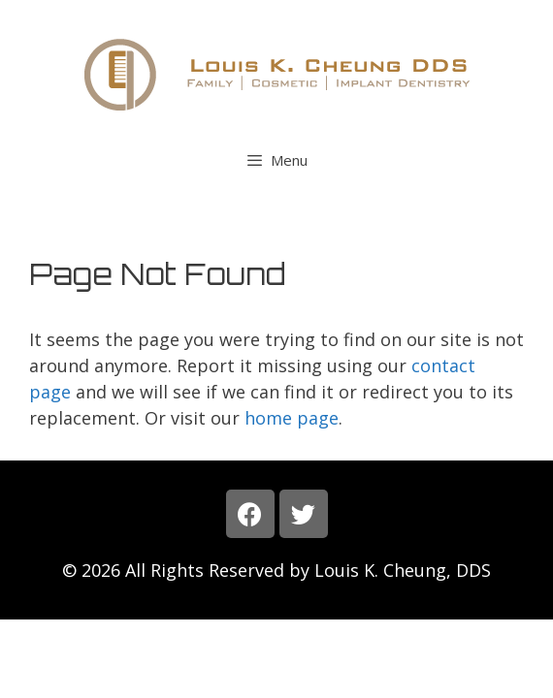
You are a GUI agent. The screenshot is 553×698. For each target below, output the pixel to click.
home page (291, 417)
